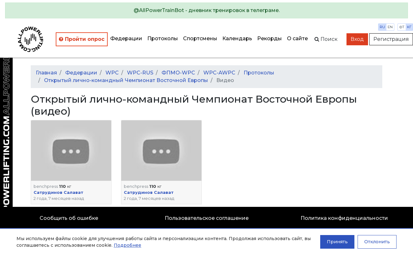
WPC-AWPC (219, 73)
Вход (357, 39)
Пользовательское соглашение (207, 218)
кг (409, 27)
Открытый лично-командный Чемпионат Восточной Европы (126, 80)
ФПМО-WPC (178, 73)
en (390, 27)
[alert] (206, 10)
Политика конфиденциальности (344, 218)
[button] (71, 150)
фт (401, 27)
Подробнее (127, 245)
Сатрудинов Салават (58, 192)
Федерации (126, 38)
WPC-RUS (140, 73)
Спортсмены (200, 38)
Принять (337, 242)
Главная (46, 73)
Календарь (237, 38)
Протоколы (162, 38)
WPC (112, 73)
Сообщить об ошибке (69, 218)
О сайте (297, 38)
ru (382, 27)
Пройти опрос (82, 39)
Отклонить (377, 242)
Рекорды (269, 38)
